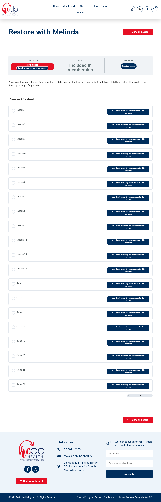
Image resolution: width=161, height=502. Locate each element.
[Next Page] (151, 396)
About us (84, 6)
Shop (104, 6)
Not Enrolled (32, 65)
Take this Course (128, 66)
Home (56, 6)
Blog (95, 6)
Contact (80, 12)
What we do (69, 6)
